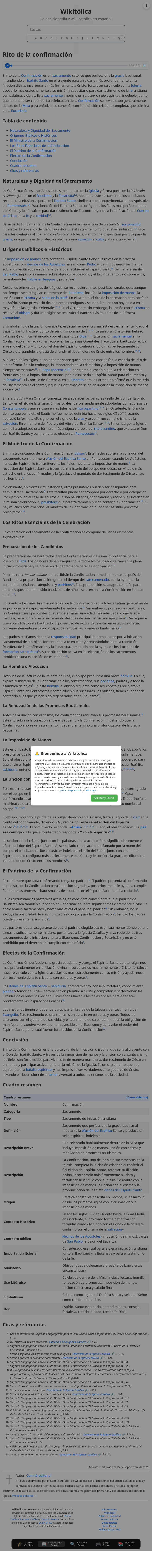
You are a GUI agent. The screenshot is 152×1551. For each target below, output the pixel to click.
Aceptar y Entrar (104, 797)
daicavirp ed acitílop (70, 790)
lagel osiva (91, 790)
